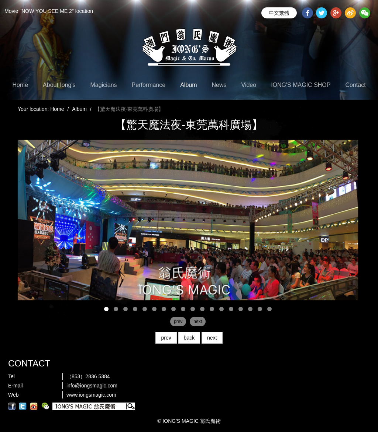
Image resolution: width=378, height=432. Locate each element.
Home (20, 85)
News (219, 85)
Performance (149, 85)
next (212, 338)
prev (166, 338)
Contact (355, 85)
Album (188, 85)
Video (249, 85)
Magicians (103, 85)
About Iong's (59, 85)
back (189, 338)
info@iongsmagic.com (91, 386)
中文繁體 (279, 13)
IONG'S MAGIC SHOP (300, 85)
